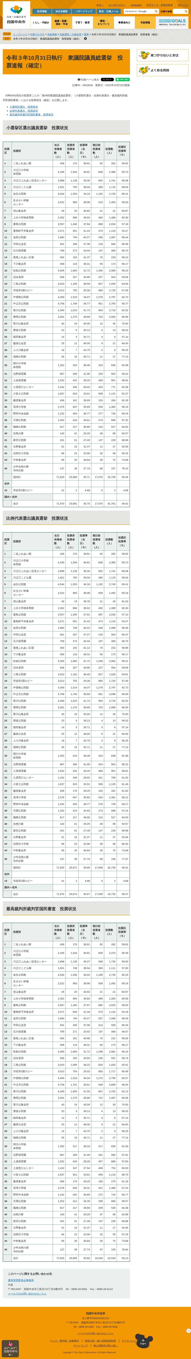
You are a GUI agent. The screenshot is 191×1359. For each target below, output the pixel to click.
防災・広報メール (108, 11)
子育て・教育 (82, 22)
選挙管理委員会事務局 (21, 1280)
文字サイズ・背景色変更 (159, 5)
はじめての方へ (117, 5)
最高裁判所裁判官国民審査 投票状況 (31, 114)
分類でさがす (37, 34)
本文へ (100, 5)
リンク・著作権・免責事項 (64, 1340)
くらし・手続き (40, 22)
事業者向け (124, 22)
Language (136, 5)
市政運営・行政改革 (70, 34)
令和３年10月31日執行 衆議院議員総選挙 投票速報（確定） (47, 38)
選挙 (86, 34)
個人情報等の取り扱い (106, 1345)
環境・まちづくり (103, 22)
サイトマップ (80, 1345)
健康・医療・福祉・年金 (61, 22)
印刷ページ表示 (90, 79)
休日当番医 (62, 11)
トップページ (20, 34)
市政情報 (145, 22)
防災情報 (42, 11)
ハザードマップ (83, 11)
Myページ (183, 5)
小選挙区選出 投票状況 (24, 106)
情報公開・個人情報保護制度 (100, 1340)
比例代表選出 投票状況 (24, 110)
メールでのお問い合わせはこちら (27, 1293)
